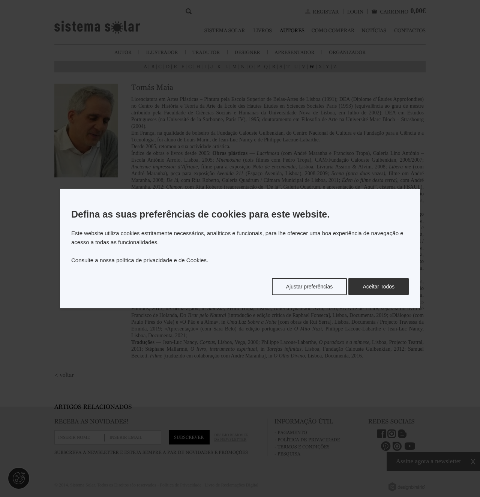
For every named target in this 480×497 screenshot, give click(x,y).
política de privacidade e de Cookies (161, 260)
